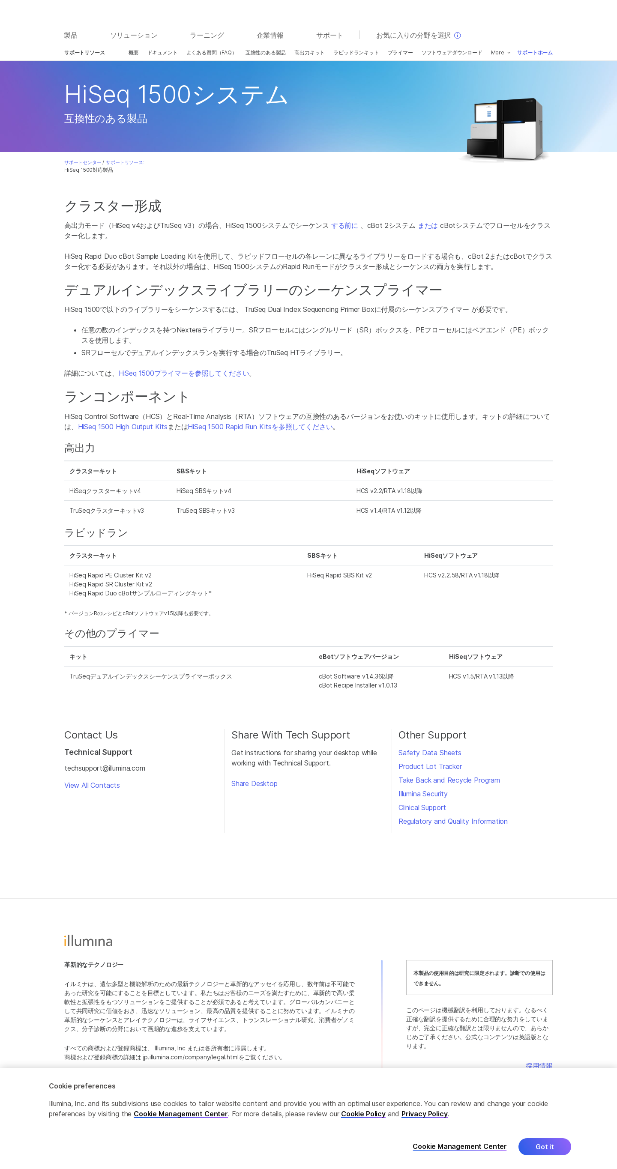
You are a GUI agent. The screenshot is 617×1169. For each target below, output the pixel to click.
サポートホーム (535, 52)
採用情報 (539, 1065)
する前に (344, 225)
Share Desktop (254, 783)
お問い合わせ (532, 1076)
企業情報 (270, 35)
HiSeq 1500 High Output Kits (123, 426)
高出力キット (309, 52)
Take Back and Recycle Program (449, 780)
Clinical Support (422, 807)
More (497, 52)
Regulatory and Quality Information (453, 821)
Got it (545, 1155)
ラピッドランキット (356, 52)
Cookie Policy (363, 1122)
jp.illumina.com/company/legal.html (191, 1057)
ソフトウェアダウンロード (452, 52)
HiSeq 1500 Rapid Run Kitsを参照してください (260, 426)
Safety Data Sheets (429, 752)
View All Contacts (92, 785)
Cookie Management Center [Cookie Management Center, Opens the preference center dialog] (460, 1155)
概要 (134, 52)
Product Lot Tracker (430, 766)
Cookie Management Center (181, 1122)
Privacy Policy (424, 1122)
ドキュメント (162, 52)
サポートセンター (83, 162)
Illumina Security (423, 793)
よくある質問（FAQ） (211, 52)
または (428, 225)
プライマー (400, 52)
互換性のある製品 (266, 52)
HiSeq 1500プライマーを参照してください (184, 373)
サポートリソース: (125, 162)
